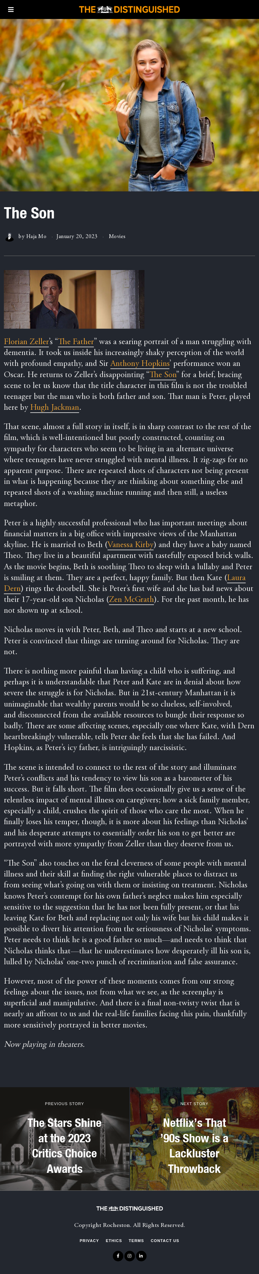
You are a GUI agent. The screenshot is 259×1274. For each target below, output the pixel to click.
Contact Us (165, 1241)
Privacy (89, 1241)
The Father (76, 342)
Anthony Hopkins (139, 364)
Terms (136, 1241)
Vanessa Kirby (131, 545)
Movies (118, 236)
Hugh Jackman (54, 408)
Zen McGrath (131, 600)
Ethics (114, 1241)
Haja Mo (36, 236)
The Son (162, 375)
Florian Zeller (26, 342)
